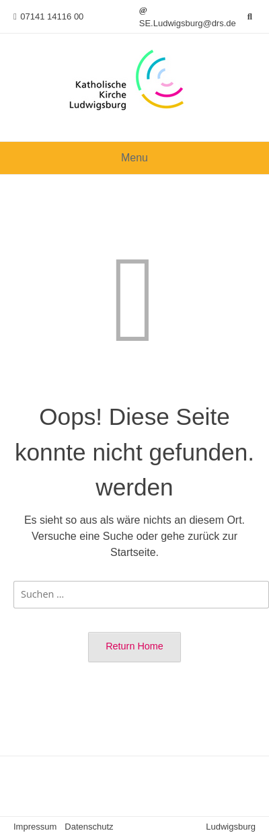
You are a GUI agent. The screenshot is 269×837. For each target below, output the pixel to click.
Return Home (134, 646)
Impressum (34, 827)
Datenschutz (89, 827)
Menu (134, 157)
